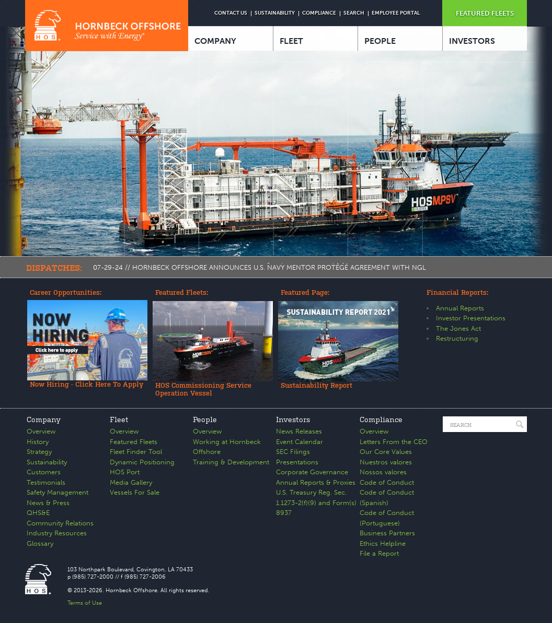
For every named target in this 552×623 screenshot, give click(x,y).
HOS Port (125, 472)
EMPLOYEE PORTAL (396, 13)
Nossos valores (383, 472)
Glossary (40, 543)
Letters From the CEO (394, 442)
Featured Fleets (133, 442)
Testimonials (46, 482)
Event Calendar (299, 442)
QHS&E (38, 513)
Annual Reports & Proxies (315, 482)
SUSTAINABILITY (275, 13)
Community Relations (60, 523)
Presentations (297, 462)
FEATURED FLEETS (485, 13)
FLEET (291, 41)
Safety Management (57, 492)
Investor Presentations (470, 318)
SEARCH (353, 13)
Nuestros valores (386, 462)
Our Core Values (386, 452)
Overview (41, 431)
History (38, 442)
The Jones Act (458, 328)
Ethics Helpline (383, 543)
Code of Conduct (387, 482)
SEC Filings (293, 452)
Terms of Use (84, 603)
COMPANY (215, 41)
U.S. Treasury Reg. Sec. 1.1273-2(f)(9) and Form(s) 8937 (316, 502)
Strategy (39, 452)
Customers (44, 472)
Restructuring (457, 338)
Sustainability (47, 462)
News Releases (299, 431)
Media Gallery (131, 482)
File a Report (379, 553)
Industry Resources (57, 533)
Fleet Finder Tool (136, 452)
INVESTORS (472, 41)
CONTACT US (230, 13)
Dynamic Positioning (142, 462)
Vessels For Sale (134, 492)
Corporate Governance (312, 472)
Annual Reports (460, 308)
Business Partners (387, 533)
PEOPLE (380, 41)
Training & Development (231, 462)
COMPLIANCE (319, 13)
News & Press (48, 503)
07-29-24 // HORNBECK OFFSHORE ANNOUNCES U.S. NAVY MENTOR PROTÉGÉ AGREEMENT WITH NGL (259, 267)
